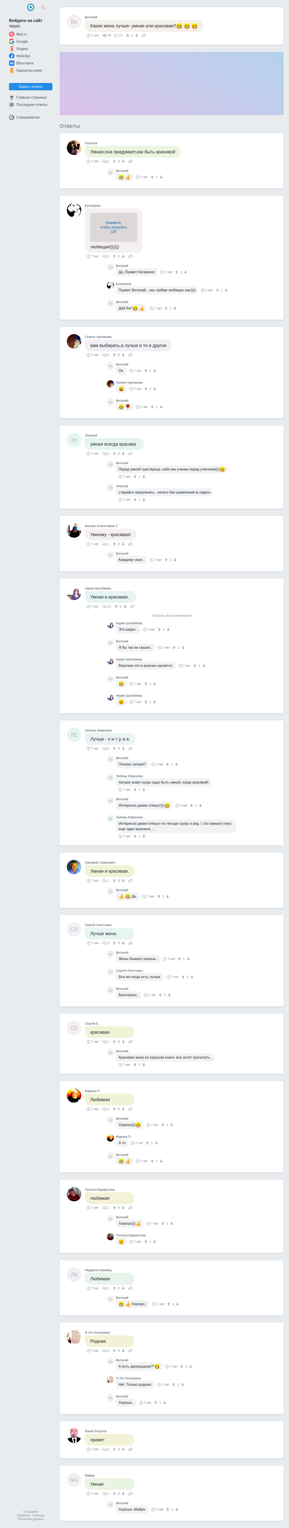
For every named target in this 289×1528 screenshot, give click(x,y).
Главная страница (28, 97)
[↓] (136, 35)
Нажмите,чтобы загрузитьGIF (113, 227)
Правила (23, 1515)
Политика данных (31, 1519)
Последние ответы (28, 104)
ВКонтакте (21, 63)
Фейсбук (19, 56)
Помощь (38, 1515)
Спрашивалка (24, 117)
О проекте (30, 1512)
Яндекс (18, 48)
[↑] (128, 35)
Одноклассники (25, 70)
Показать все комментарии (171, 615)
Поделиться (144, 35)
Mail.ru (18, 34)
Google (18, 41)
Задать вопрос (31, 86)
